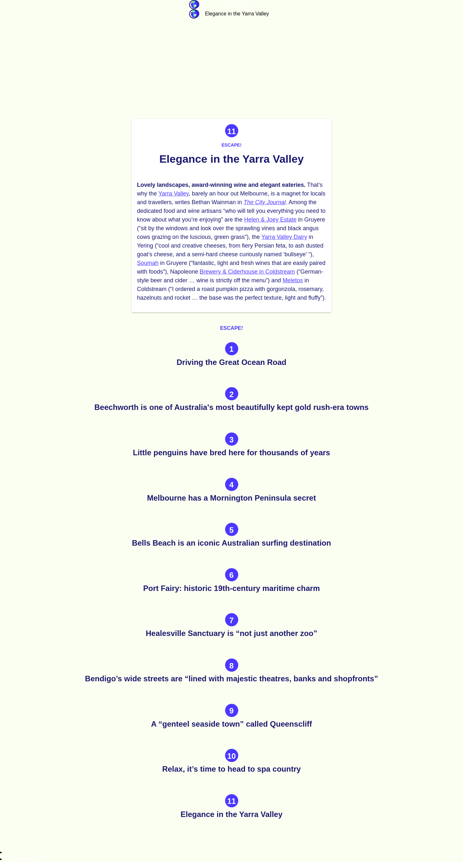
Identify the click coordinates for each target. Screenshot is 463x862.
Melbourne (237, 2)
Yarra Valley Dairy (284, 237)
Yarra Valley (174, 193)
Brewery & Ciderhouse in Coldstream (247, 271)
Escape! (231, 145)
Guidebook (194, 4)
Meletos (293, 280)
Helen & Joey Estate (270, 219)
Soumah (148, 263)
